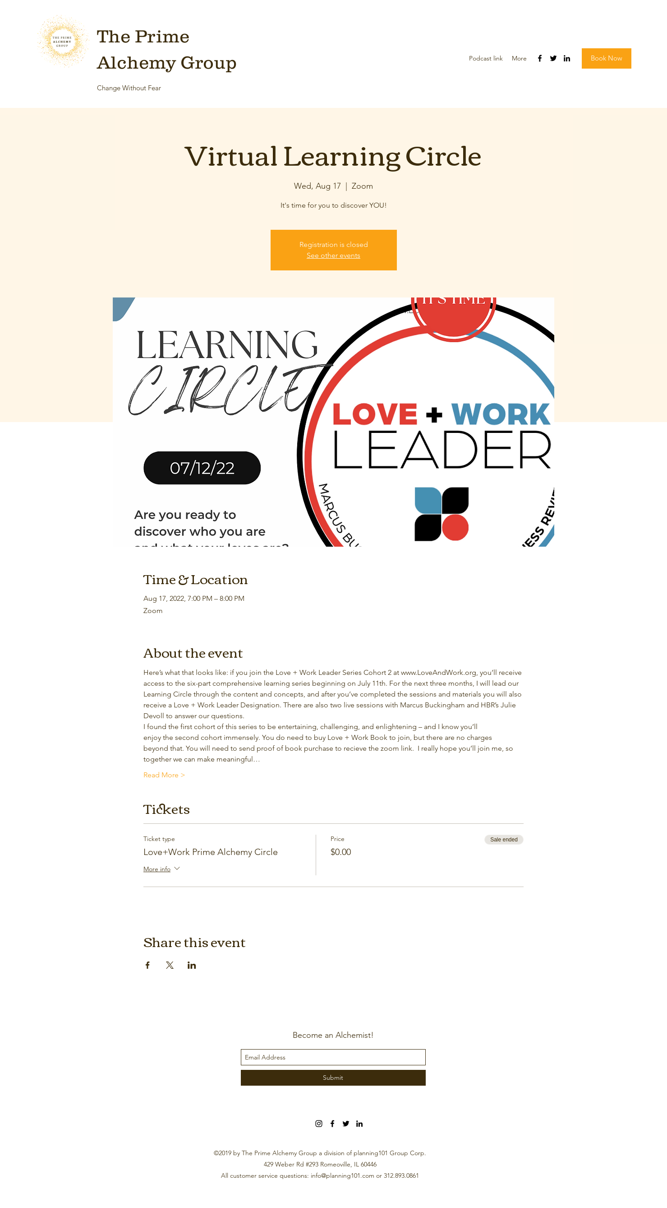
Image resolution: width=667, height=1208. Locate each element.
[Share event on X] (170, 965)
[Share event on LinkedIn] (192, 965)
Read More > (164, 775)
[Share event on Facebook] (147, 965)
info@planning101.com (342, 1175)
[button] (606, 58)
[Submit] (333, 1078)
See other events (333, 255)
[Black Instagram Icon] (318, 1123)
